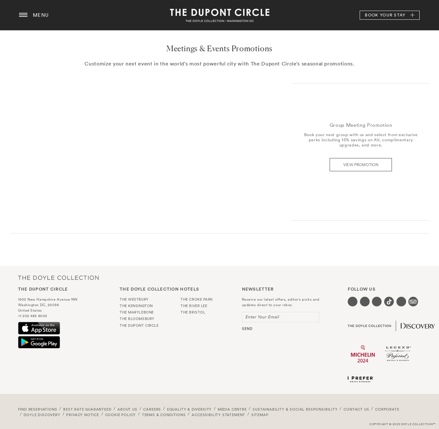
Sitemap (260, 414)
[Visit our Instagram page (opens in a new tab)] (377, 301)
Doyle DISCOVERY (42, 414)
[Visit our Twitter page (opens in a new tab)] (365, 301)
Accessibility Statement (218, 414)
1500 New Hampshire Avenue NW (48, 299)
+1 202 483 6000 (32, 315)
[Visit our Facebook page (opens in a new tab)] (352, 301)
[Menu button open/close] (23, 15)
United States (30, 310)
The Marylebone (137, 312)
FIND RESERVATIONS (37, 409)
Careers (152, 409)
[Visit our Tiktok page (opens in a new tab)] (389, 301)
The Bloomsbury (137, 318)
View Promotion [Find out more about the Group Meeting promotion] (361, 164)
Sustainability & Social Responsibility (295, 409)
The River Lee (194, 305)
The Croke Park (197, 299)
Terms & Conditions (164, 414)
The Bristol (193, 312)
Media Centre (232, 409)
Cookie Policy (120, 414)
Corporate (387, 409)
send (247, 328)
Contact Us (356, 409)
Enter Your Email (262, 317)
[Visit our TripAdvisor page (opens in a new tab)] (413, 301)
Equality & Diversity (189, 409)
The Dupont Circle (220, 15)
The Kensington (136, 305)
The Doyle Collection (58, 278)
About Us (127, 409)
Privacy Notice (82, 414)
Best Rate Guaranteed (87, 409)
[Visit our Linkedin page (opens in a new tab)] (401, 301)
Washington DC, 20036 (38, 304)
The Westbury (134, 299)
